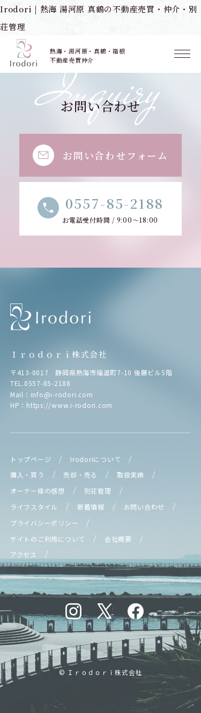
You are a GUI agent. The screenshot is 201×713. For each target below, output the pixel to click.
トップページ (30, 459)
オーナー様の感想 (37, 490)
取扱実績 (130, 474)
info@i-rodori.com (62, 394)
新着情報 (91, 506)
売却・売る (80, 474)
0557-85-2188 (47, 383)
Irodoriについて (95, 459)
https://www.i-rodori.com (69, 404)
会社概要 (118, 538)
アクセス (23, 554)
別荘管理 (97, 490)
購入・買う (27, 474)
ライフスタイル (34, 506)
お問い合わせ (144, 506)
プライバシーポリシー (44, 522)
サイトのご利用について (47, 538)
